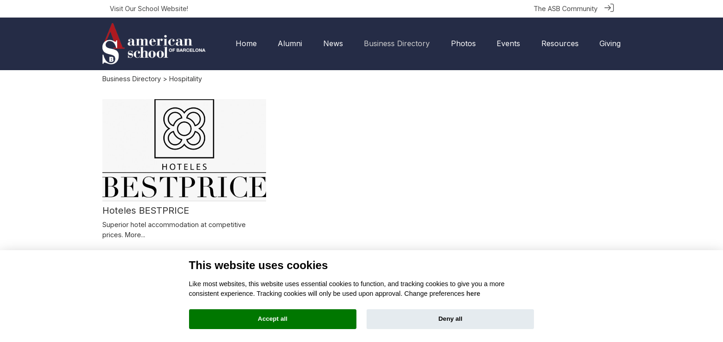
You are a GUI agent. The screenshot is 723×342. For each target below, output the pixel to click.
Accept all (272, 318)
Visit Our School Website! (149, 8)
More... (135, 234)
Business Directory (131, 78)
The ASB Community (565, 8)
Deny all (450, 318)
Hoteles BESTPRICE (145, 210)
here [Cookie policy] (473, 293)
